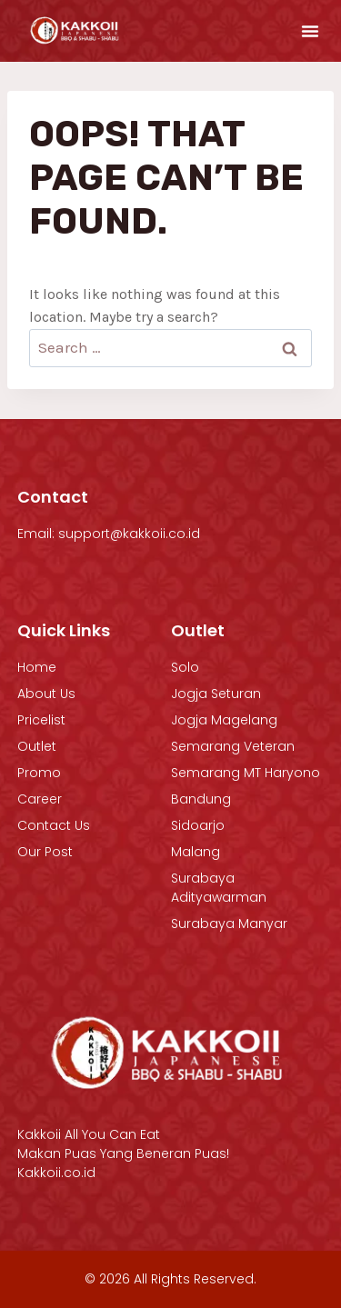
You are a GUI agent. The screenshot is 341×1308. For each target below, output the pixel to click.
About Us (46, 693)
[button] (310, 31)
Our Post (45, 852)
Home (36, 667)
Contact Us (53, 825)
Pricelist (41, 720)
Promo (39, 773)
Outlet (36, 746)
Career (39, 799)
